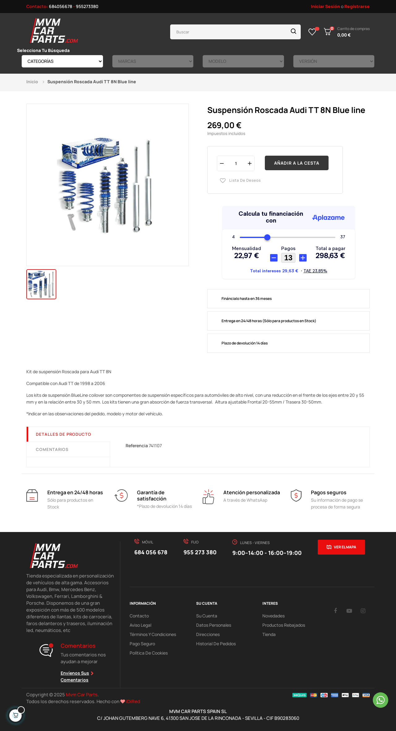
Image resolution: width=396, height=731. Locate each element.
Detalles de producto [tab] (63, 434)
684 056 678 (150, 552)
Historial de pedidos (216, 644)
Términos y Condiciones (153, 634)
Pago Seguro (142, 644)
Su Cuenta (206, 616)
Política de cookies (149, 653)
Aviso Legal (140, 625)
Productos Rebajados (283, 625)
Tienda (269, 634)
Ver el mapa (345, 547)
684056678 (60, 6)
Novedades (273, 616)
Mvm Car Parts (81, 694)
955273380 (87, 6)
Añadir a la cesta (296, 163)
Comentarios (52, 449)
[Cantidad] (235, 163)
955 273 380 (200, 552)
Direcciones (208, 634)
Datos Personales (213, 625)
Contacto (139, 616)
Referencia (137, 445)
